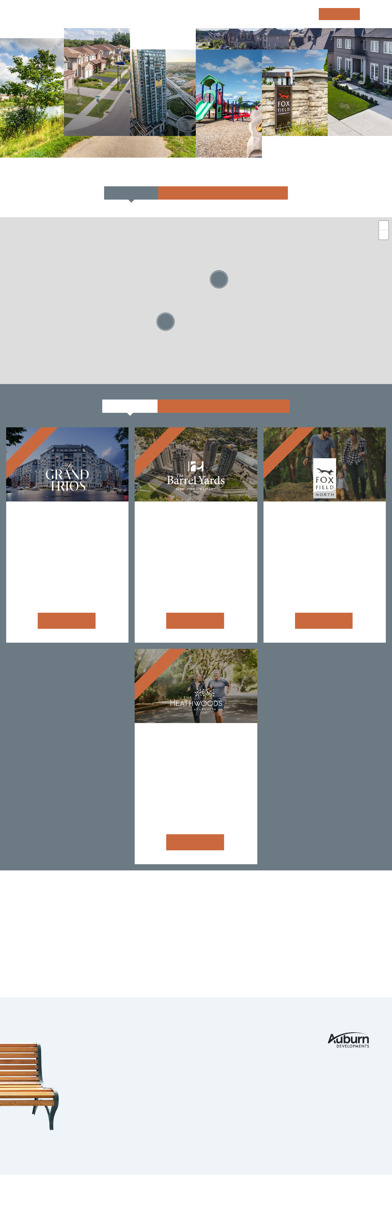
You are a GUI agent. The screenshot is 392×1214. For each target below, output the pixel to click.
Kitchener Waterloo (141, 1072)
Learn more (64, 620)
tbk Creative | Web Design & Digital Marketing (81, 1197)
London (119, 1036)
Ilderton (121, 1060)
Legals (167, 1188)
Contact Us (281, 1036)
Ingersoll (123, 1096)
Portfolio (219, 1036)
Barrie (118, 1109)
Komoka (120, 1048)
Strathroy (124, 1121)
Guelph (119, 1084)
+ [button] (384, 225)
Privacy (144, 1188)
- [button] (383, 234)
